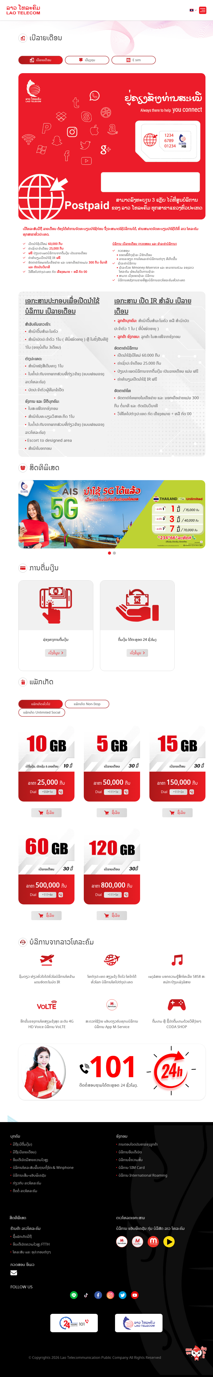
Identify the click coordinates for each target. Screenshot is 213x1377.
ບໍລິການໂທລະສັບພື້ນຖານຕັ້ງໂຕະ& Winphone (43, 1166)
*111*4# (47, 894)
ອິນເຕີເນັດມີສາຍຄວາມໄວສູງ (30, 1159)
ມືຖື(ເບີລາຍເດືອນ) (24, 1151)
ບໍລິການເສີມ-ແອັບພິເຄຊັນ (29, 1174)
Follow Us (21, 1286)
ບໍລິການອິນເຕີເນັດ (130, 1151)
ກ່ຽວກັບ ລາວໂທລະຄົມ (27, 1182)
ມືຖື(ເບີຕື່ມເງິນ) (22, 1143)
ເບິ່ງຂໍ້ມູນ (56, 652)
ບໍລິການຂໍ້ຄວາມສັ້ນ (131, 1159)
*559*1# (47, 791)
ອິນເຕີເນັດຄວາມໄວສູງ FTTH (31, 1243)
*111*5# (113, 894)
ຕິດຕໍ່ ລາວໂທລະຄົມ (25, 1190)
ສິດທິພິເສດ (18, 1217)
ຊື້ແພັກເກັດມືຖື (22, 1235)
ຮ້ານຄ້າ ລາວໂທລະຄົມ (25, 1227)
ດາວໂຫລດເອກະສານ (130, 1217)
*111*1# (113, 791)
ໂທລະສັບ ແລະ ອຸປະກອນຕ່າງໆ (32, 1251)
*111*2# (178, 791)
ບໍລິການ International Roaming (143, 1174)
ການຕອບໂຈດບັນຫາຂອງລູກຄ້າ (138, 1143)
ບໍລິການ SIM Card (132, 1166)
